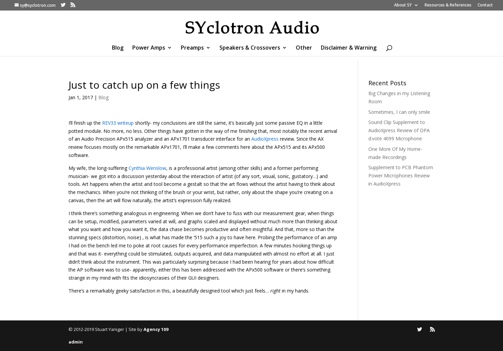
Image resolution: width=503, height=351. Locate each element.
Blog (117, 48)
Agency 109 (155, 329)
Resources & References (448, 5)
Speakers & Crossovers (249, 48)
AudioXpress (264, 139)
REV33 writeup (118, 123)
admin (76, 342)
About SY (403, 5)
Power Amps (148, 48)
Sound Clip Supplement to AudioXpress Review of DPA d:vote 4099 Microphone (399, 130)
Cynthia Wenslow (147, 168)
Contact (485, 5)
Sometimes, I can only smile (399, 112)
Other (304, 48)
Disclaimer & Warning (348, 48)
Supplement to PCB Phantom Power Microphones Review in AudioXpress (400, 175)
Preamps (192, 48)
